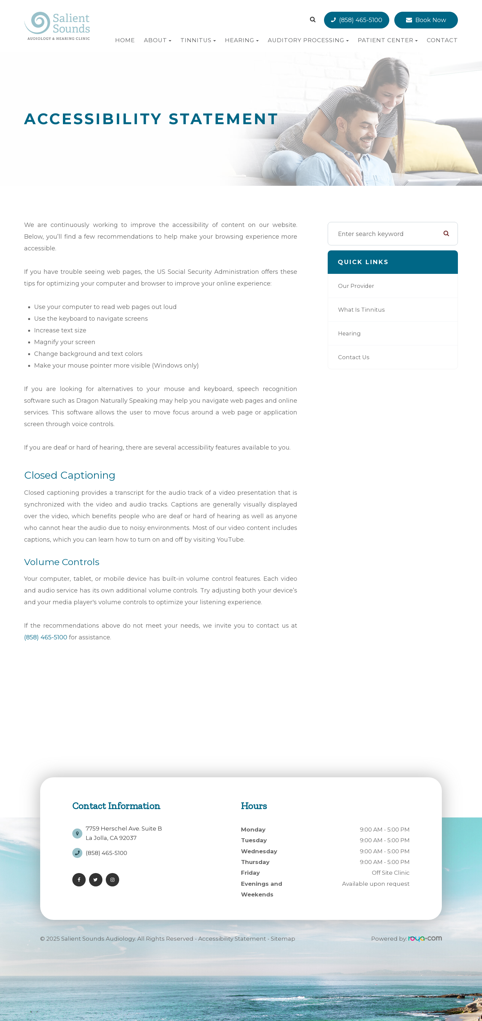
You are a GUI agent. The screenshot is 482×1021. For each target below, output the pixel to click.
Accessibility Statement (232, 938)
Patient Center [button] (388, 40)
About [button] (157, 40)
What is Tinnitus (363, 309)
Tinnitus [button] (198, 40)
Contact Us (354, 357)
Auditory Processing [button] (308, 40)
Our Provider (357, 286)
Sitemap (283, 938)
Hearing (350, 333)
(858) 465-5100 (360, 20)
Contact (442, 40)
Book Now (430, 20)
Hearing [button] (242, 40)
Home (125, 40)
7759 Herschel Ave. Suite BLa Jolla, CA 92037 (124, 831)
